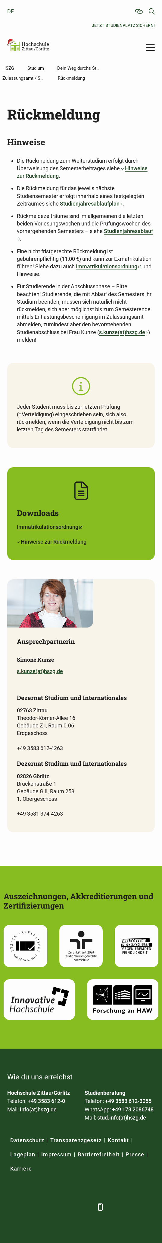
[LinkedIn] (27, 1206)
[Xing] (42, 1206)
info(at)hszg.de (38, 1109)
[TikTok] (88, 1206)
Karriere (21, 1168)
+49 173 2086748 (133, 1109)
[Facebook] (12, 1206)
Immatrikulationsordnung (106, 266)
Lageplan (22, 1154)
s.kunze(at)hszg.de (122, 332)
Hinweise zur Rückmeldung (53, 541)
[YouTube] (57, 1206)
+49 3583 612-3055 (128, 1101)
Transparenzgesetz (76, 1140)
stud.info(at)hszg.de (121, 1117)
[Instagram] (72, 1206)
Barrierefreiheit (99, 1154)
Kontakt (118, 1140)
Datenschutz (27, 1140)
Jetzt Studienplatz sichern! (123, 25)
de (10, 11)
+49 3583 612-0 (46, 1101)
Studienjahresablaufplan (90, 203)
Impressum (56, 1154)
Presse (135, 1154)
